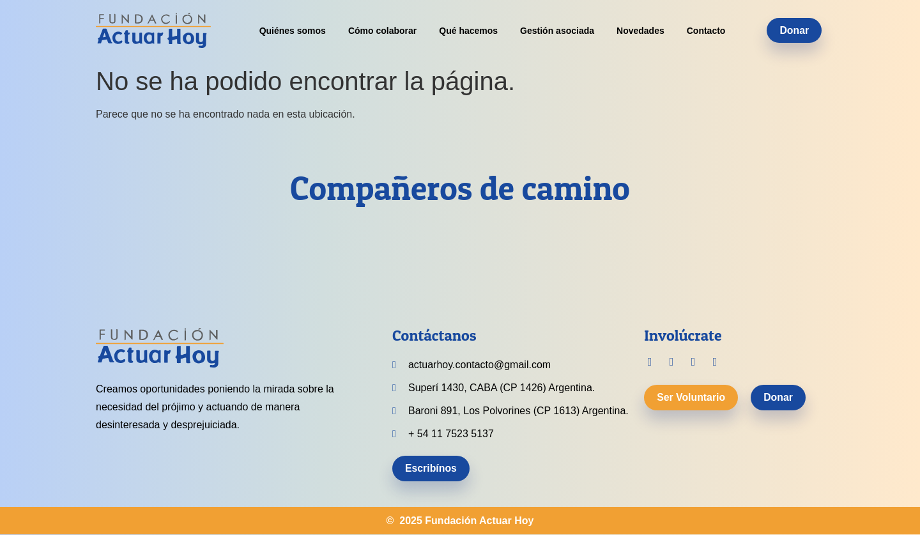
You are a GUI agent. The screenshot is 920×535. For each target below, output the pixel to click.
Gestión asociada (557, 31)
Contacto (706, 31)
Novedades (640, 31)
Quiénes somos (292, 31)
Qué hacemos (468, 31)
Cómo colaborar (382, 31)
